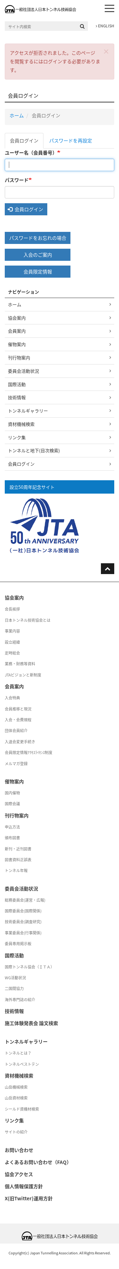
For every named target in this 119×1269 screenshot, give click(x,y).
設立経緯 (12, 642)
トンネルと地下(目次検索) (34, 450)
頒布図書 (12, 838)
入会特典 (12, 698)
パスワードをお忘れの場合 (37, 237)
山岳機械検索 (16, 1087)
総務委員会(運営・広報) (25, 900)
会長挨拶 (12, 609)
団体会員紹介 (16, 730)
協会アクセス (19, 1174)
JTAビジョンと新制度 (23, 675)
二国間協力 (14, 988)
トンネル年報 (16, 870)
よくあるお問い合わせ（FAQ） (38, 1162)
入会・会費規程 (18, 720)
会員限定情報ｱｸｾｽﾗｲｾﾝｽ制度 (28, 752)
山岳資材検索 (16, 1098)
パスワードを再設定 (70, 140)
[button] (106, 51)
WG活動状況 (15, 978)
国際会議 (12, 804)
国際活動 (17, 384)
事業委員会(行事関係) (23, 933)
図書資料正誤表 (18, 860)
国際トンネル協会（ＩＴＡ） (29, 967)
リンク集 (17, 437)
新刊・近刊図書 (18, 849)
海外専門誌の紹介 (20, 999)
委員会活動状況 (23, 371)
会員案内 (17, 331)
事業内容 (12, 631)
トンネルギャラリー (28, 410)
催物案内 (17, 344)
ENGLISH (105, 26)
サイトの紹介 (16, 1132)
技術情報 (17, 397)
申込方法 (12, 827)
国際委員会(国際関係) (23, 911)
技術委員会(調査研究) (23, 922)
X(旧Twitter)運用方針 (29, 1198)
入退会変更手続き (20, 742)
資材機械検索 (21, 424)
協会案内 (17, 318)
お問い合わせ (19, 1150)
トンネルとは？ (18, 1053)
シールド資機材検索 (22, 1109)
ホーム (17, 115)
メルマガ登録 (16, 763)
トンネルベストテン (22, 1064)
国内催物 (12, 793)
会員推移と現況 (18, 709)
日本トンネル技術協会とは (27, 620)
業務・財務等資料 (20, 664)
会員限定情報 (37, 271)
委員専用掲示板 (18, 944)
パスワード (17, 180)
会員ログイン (24, 140)
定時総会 (12, 653)
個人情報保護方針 (24, 1186)
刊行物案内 (19, 357)
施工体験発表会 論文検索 (31, 1023)
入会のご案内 (37, 254)
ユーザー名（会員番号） (31, 152)
